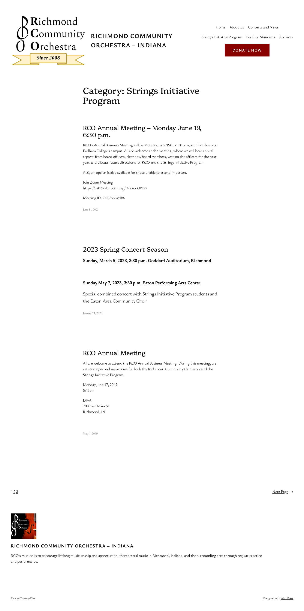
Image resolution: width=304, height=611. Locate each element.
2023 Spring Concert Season (125, 249)
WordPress (287, 598)
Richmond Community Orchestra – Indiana (72, 546)
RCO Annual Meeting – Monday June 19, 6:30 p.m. (142, 131)
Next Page (282, 491)
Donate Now (247, 50)
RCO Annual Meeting (114, 352)
